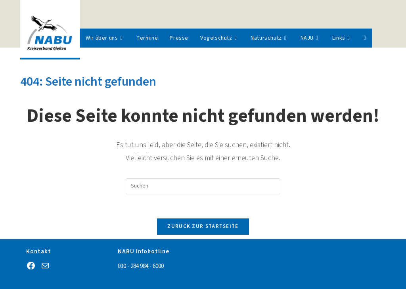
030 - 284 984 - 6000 (141, 266)
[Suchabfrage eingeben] (203, 186)
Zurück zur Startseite (202, 226)
